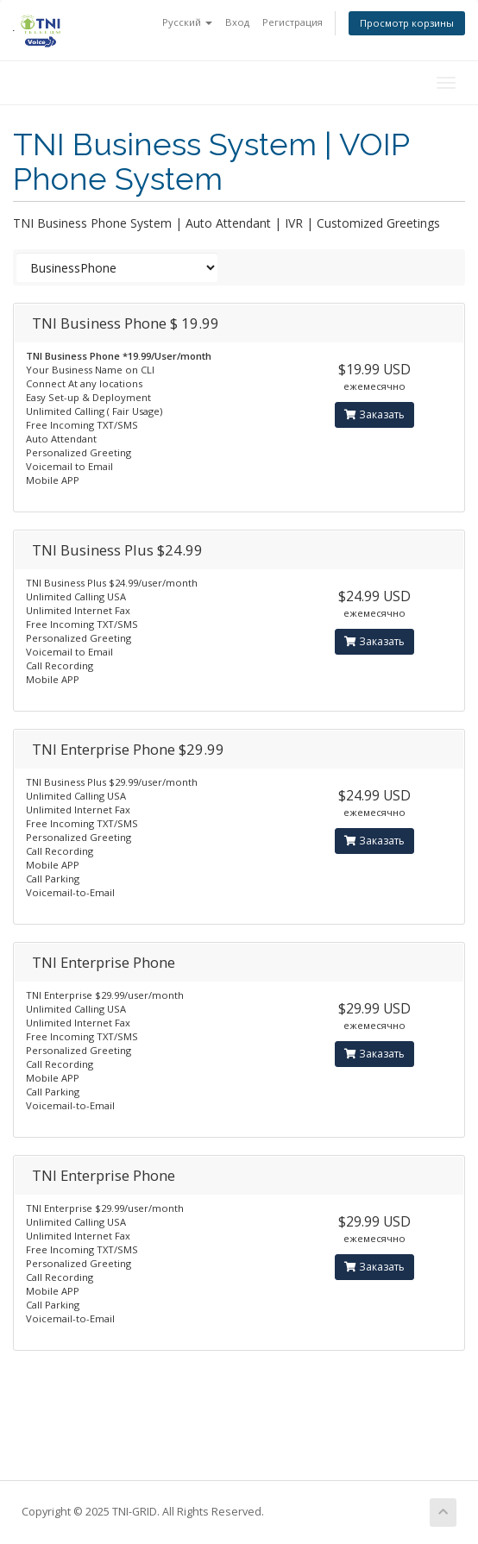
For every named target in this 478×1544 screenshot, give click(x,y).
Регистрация (292, 22)
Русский (187, 22)
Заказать (374, 414)
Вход (237, 22)
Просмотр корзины (407, 22)
